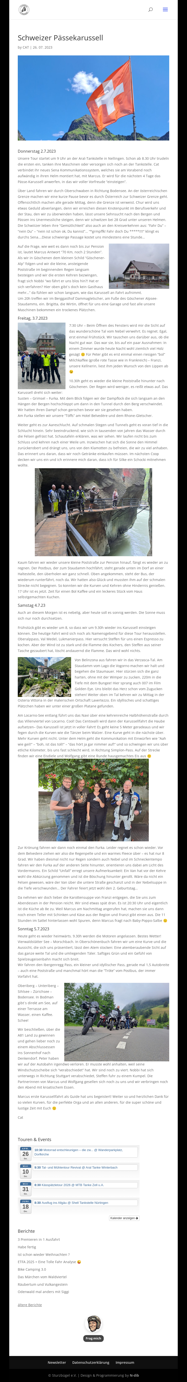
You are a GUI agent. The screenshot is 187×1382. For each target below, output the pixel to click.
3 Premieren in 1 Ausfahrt (39, 1239)
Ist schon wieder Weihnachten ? (44, 1254)
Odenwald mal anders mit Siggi (43, 1291)
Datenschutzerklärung (90, 1362)
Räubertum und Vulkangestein (43, 1284)
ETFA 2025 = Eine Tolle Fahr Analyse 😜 (49, 1261)
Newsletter (57, 1362)
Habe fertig (27, 1247)
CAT (26, 47)
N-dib (134, 1375)
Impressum (125, 1362)
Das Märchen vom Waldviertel (42, 1277)
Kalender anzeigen (124, 1218)
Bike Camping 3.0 (32, 1269)
